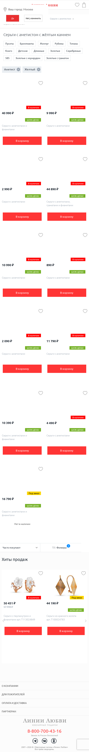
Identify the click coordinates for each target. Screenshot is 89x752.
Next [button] (85, 621)
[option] (23, 616)
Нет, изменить (33, 18)
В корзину (22, 140)
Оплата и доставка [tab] (14, 703)
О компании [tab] (10, 686)
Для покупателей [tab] (13, 694)
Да (12, 18)
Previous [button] (3, 621)
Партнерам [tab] (9, 711)
